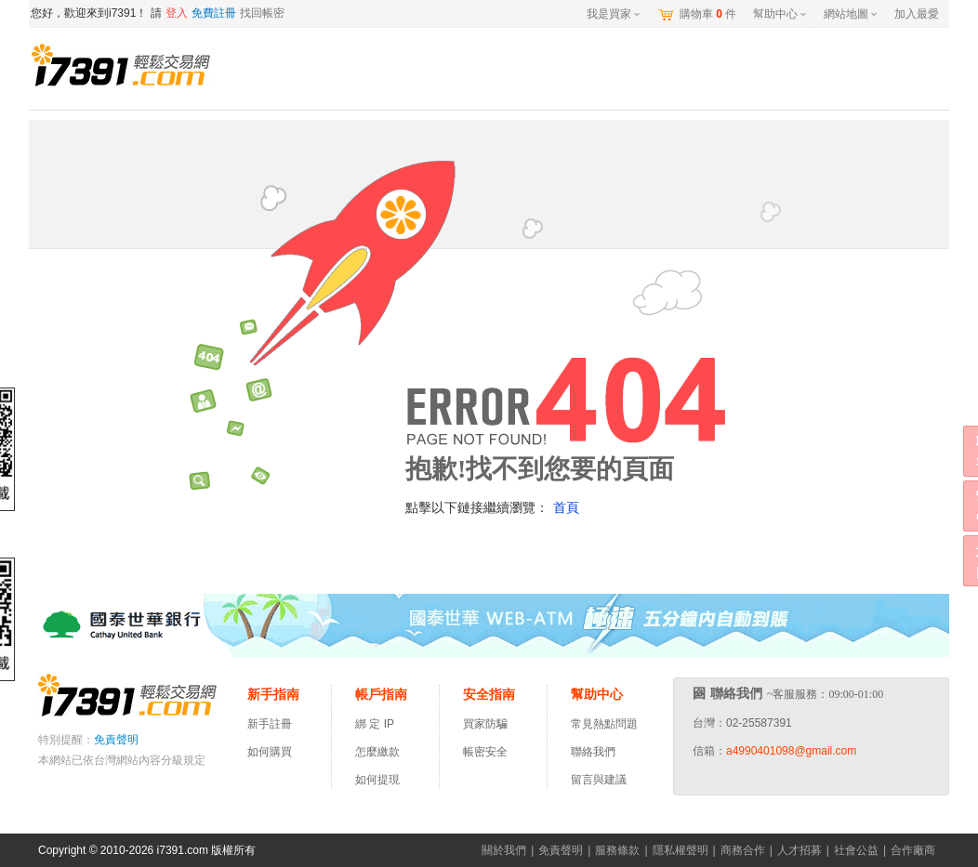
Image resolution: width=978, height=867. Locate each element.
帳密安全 (485, 751)
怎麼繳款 (377, 751)
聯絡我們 (593, 751)
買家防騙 (485, 723)
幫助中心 (779, 13)
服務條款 (617, 850)
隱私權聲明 (680, 850)
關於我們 (504, 850)
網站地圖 (850, 13)
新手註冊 (269, 723)
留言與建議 (599, 779)
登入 (176, 13)
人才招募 (799, 850)
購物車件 (708, 13)
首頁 (566, 507)
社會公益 (856, 850)
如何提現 (377, 779)
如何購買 (269, 751)
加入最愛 (916, 13)
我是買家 (613, 13)
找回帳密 (262, 13)
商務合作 (742, 850)
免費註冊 (214, 13)
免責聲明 (116, 739)
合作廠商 (913, 850)
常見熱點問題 (604, 723)
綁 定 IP (377, 723)
